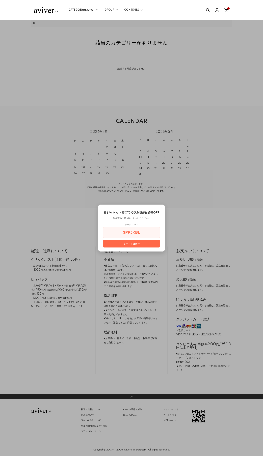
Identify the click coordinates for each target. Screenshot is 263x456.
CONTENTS (131, 10)
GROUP (109, 10)
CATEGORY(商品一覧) (81, 10)
